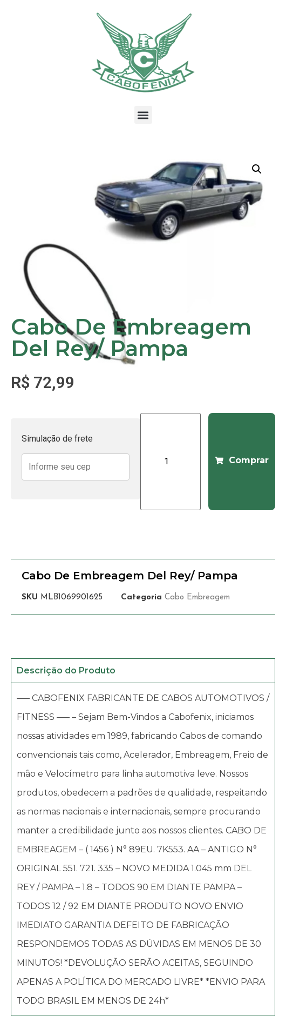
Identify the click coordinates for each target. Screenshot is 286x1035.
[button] (143, 115)
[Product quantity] (170, 461)
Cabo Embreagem (197, 597)
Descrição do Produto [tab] (66, 670)
